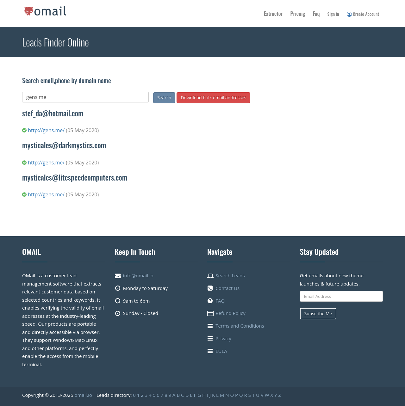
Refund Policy (230, 313)
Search (164, 98)
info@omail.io (138, 275)
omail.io (83, 395)
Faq (316, 13)
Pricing (297, 13)
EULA (221, 351)
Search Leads (230, 275)
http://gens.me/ (44, 130)
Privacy (223, 338)
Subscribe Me (318, 314)
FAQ (220, 301)
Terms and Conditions (239, 326)
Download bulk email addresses (213, 98)
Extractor (273, 13)
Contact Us (227, 288)
